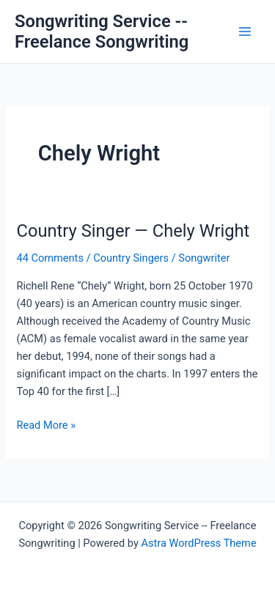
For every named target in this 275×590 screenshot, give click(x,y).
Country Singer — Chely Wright (132, 231)
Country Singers (131, 258)
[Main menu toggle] (245, 31)
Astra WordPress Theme (198, 543)
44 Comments (49, 258)
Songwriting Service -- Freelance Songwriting (101, 31)
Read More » (46, 425)
